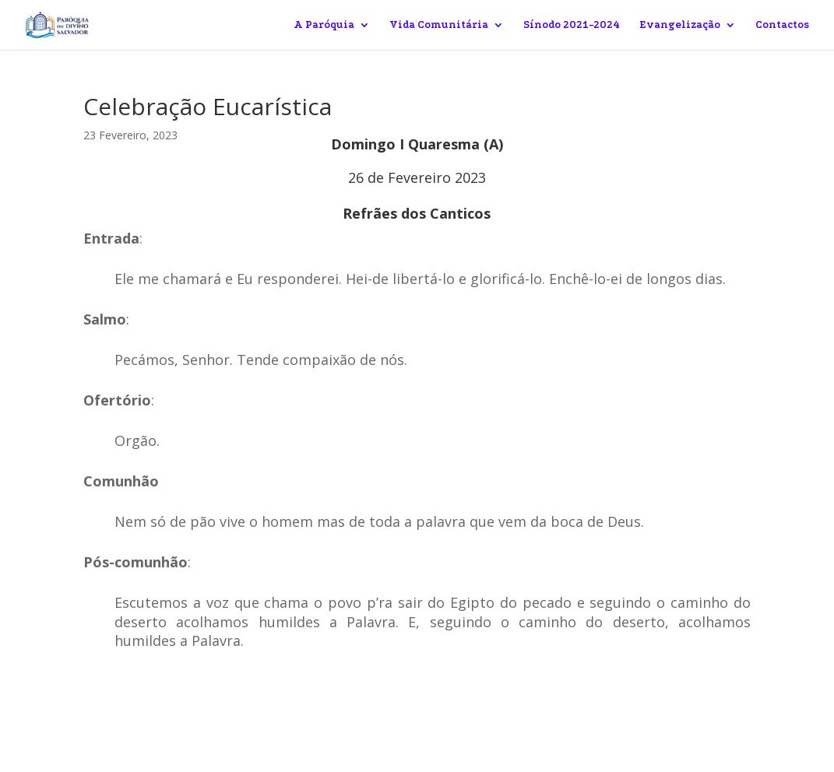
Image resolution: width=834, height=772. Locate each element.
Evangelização (679, 24)
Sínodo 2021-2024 (571, 24)
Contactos (782, 24)
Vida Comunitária (438, 24)
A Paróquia (324, 24)
